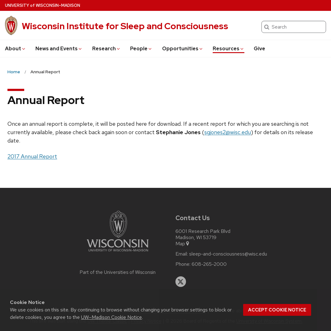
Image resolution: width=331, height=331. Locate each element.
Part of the (118, 272)
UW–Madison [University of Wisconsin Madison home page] (42, 5)
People (141, 48)
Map (182, 244)
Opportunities (182, 48)
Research (106, 48)
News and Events (59, 48)
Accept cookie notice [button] (277, 310)
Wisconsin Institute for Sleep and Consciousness (125, 26)
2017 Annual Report (32, 156)
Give (259, 48)
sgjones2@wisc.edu (227, 132)
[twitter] (180, 281)
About (15, 48)
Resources (228, 48)
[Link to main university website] (118, 252)
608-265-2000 (209, 264)
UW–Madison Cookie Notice (111, 317)
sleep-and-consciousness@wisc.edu (228, 254)
